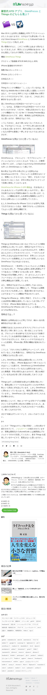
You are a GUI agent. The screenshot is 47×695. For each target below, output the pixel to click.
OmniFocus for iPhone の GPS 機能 (15, 187)
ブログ (20, 627)
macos (21, 652)
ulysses (28, 652)
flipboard (32, 665)
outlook (10, 668)
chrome (18, 665)
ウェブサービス (8, 621)
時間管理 (19, 630)
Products (35, 680)
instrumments (7, 661)
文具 (38, 621)
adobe (13, 649)
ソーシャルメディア (23, 624)
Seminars (29, 683)
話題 (4, 630)
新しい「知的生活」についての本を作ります (27, 588)
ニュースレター (30, 627)
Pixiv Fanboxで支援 (10, 510)
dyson (37, 646)
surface (38, 668)
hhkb (26, 630)
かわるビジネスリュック (23, 671)
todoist (40, 655)
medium (15, 646)
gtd (32, 621)
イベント (25, 621)
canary (11, 665)
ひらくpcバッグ (7, 658)
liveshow (5, 624)
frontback (38, 658)
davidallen (24, 646)
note (4, 668)
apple (23, 658)
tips (31, 630)
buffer (4, 665)
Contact (37, 683)
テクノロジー (7, 618)
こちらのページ (22, 428)
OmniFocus (23, 39)
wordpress (5, 649)
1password (6, 652)
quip (22, 661)
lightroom (31, 643)
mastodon (41, 665)
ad (38, 643)
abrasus (36, 652)
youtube (11, 671)
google (13, 643)
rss (23, 668)
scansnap (21, 643)
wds (20, 640)
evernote (27, 640)
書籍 (17, 621)
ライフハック (19, 618)
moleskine (12, 640)
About (33, 678)
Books (28, 680)
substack (30, 668)
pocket (33, 655)
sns (39, 627)
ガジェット (30, 618)
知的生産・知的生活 (8, 627)
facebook (5, 655)
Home (27, 678)
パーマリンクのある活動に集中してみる (25, 580)
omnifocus (6, 646)
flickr (25, 665)
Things (4, 42)
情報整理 (10, 630)
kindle (12, 655)
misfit (15, 661)
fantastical (21, 649)
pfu (27, 655)
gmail (29, 649)
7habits (17, 658)
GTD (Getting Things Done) (10, 442)
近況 (13, 624)
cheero (30, 658)
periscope (20, 655)
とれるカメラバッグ (31, 661)
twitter (5, 643)
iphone (14, 652)
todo (4, 671)
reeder (17, 668)
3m (31, 646)
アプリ (35, 624)
